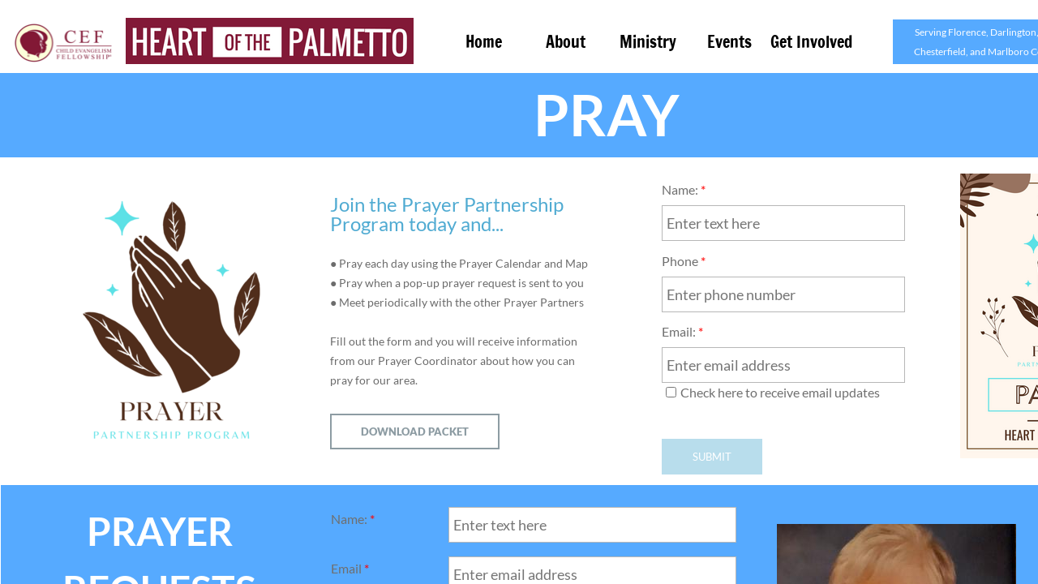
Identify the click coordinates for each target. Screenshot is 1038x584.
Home (483, 42)
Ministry (648, 42)
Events (729, 42)
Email (350, 568)
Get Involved (811, 42)
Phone (684, 260)
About (565, 42)
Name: (684, 189)
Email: (682, 331)
